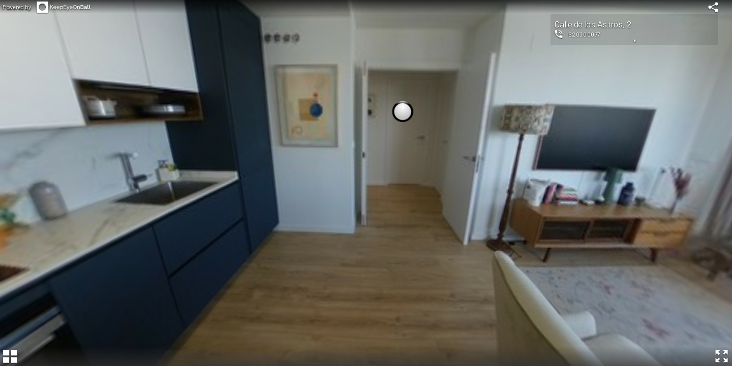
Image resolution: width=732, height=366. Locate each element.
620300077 (584, 34)
